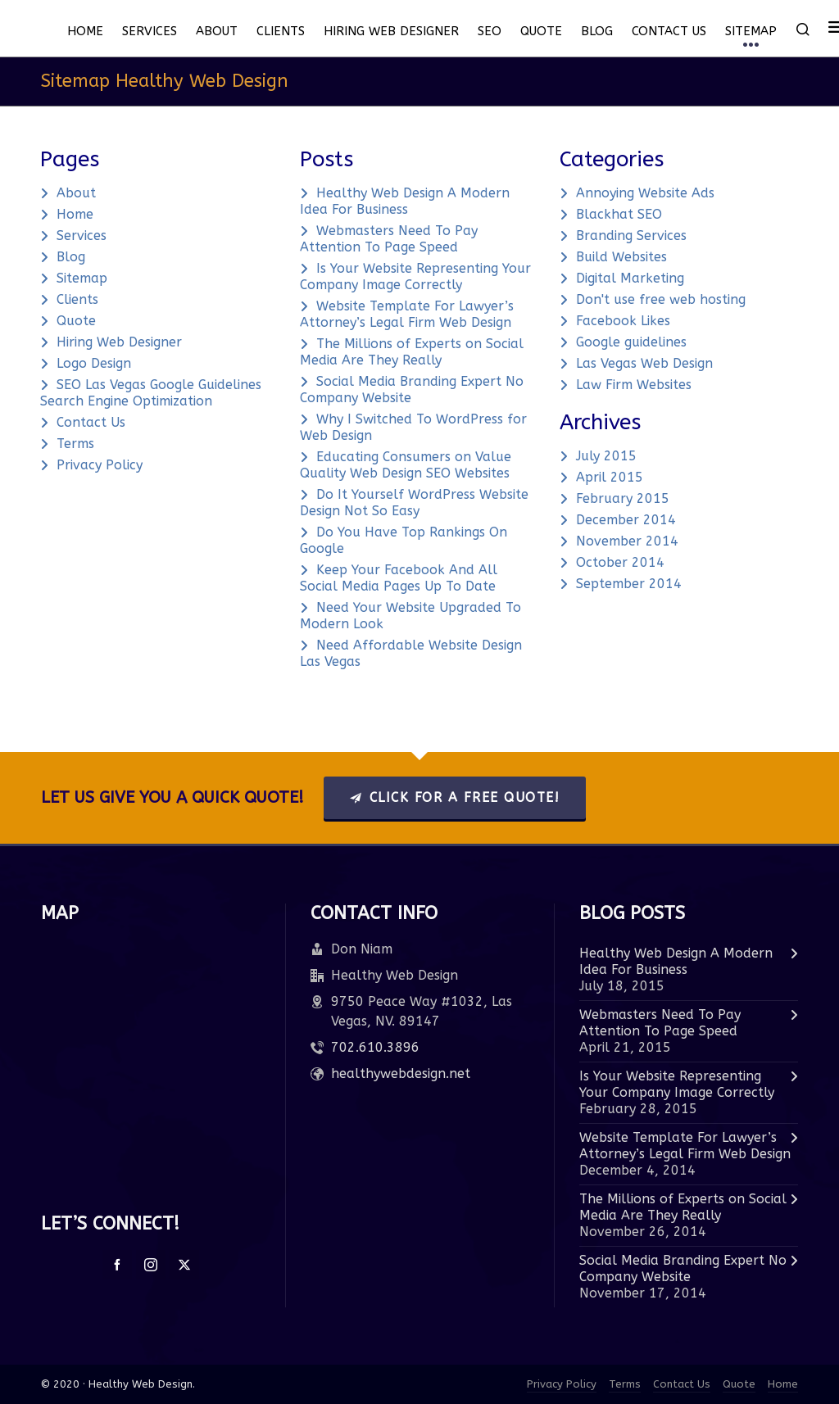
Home (75, 214)
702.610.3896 (375, 1047)
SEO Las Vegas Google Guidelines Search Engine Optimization (150, 393)
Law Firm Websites (634, 384)
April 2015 (609, 477)
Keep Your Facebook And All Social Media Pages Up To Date (398, 578)
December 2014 (626, 520)
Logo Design (94, 363)
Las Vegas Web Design (644, 363)
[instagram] (151, 1264)
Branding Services (631, 235)
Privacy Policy (100, 465)
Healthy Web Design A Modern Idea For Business (405, 201)
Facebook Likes (623, 320)
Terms (75, 443)
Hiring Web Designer (119, 342)
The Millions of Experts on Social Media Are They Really (412, 352)
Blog (71, 257)
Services (82, 235)
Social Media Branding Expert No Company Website (683, 1268)
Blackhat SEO (619, 214)
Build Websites (621, 257)
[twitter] (184, 1264)
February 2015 (622, 498)
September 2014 (629, 583)
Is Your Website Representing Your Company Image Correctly (415, 276)
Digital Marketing (630, 278)
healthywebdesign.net (400, 1073)
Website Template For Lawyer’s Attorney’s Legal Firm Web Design (407, 314)
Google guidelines (631, 342)
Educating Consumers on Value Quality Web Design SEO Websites (405, 465)
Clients (77, 299)
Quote (76, 320)
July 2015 (606, 456)
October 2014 (620, 562)
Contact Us (91, 422)
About (76, 193)
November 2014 (627, 541)
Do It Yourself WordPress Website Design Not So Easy (414, 503)
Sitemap (82, 278)
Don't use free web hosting (661, 299)
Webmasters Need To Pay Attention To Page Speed (389, 239)
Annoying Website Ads (645, 193)
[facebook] (117, 1264)
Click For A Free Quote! (455, 797)
